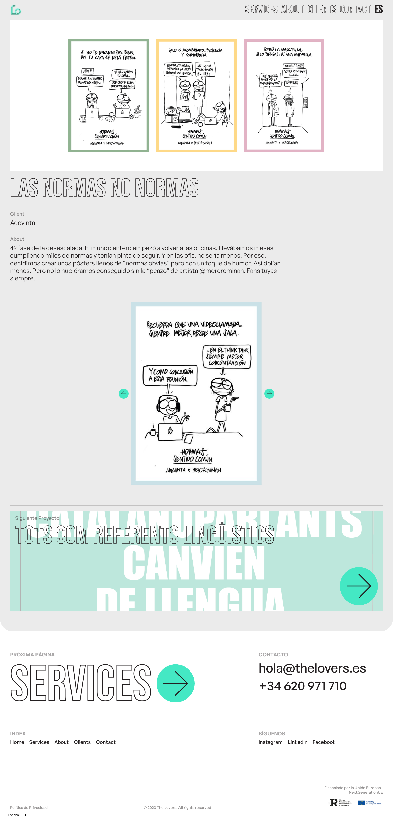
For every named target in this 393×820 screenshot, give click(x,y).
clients (322, 10)
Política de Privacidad (29, 807)
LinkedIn (298, 742)
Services (39, 742)
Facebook (324, 742)
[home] (16, 9)
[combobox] (17, 815)
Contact (106, 742)
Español (14, 815)
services (261, 10)
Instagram (271, 742)
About (61, 742)
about (292, 10)
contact (355, 10)
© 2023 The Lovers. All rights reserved (177, 807)
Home (17, 742)
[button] (379, 10)
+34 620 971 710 (303, 685)
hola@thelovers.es (312, 668)
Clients (82, 742)
